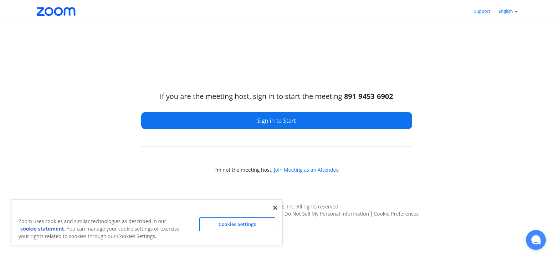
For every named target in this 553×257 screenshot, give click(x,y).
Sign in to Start (276, 121)
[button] (536, 240)
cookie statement (42, 228)
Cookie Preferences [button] (396, 214)
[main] (276, 108)
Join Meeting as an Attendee (306, 169)
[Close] (275, 208)
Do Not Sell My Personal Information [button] (327, 214)
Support (482, 11)
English (508, 11)
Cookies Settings (237, 224)
